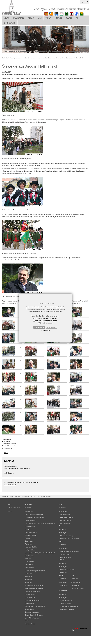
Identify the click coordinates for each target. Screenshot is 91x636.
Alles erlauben (51, 327)
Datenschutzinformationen (54, 311)
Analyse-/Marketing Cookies (46, 318)
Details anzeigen (46, 323)
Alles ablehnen (39, 327)
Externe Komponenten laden (46, 321)
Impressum (46, 330)
